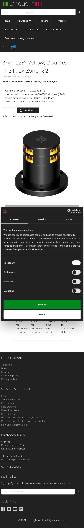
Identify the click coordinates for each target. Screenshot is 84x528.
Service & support (11, 399)
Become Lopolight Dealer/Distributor (22, 417)
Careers (5, 372)
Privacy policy (9, 379)
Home (6, 20)
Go (79, 491)
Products (43, 20)
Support (10, 29)
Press (4, 368)
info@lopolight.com (20, 459)
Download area (10, 410)
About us (6, 364)
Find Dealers (32, 29)
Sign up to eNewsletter (14, 424)
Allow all (42, 304)
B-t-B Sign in (8, 413)
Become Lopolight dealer (20, 38)
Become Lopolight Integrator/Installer (23, 421)
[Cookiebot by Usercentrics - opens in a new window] (67, 211)
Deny (42, 314)
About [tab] (69, 219)
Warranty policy (10, 375)
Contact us (52, 29)
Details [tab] (42, 219)
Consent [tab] (14, 219)
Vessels (62, 20)
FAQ (3, 395)
